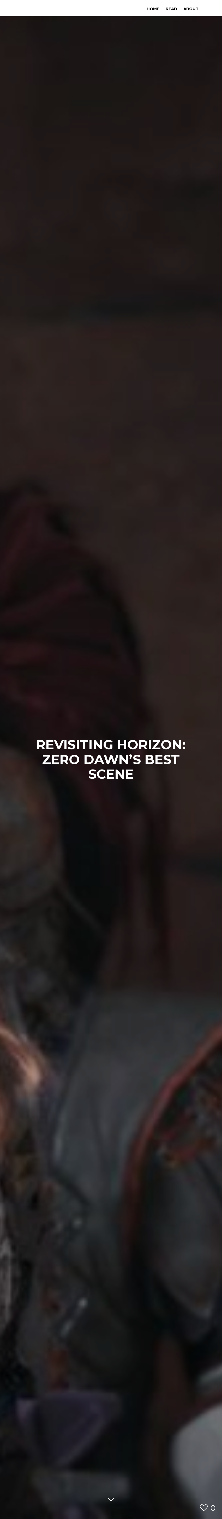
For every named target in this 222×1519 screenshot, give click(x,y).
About (191, 8)
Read (171, 8)
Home (153, 8)
